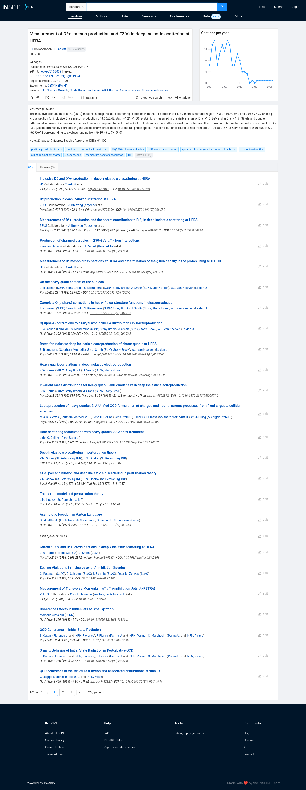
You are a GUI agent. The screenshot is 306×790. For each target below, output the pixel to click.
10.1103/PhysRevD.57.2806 (142, 557)
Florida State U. (66, 553)
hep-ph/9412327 (101, 681)
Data (206, 16)
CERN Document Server (85, 90)
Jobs (125, 16)
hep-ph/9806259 (100, 442)
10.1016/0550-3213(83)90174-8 (107, 251)
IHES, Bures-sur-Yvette (124, 520)
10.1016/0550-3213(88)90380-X (107, 619)
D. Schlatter (74, 573)
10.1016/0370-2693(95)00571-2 (197, 395)
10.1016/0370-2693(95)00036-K (143, 354)
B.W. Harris (47, 370)
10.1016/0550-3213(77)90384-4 (110, 525)
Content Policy (54, 740)
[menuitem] (262, 7)
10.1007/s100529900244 (186, 230)
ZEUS (43, 205)
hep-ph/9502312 (158, 395)
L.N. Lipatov (91, 458)
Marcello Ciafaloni (52, 615)
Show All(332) (76, 49)
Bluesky (248, 740)
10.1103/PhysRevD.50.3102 (142, 422)
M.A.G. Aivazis (49, 417)
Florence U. (61, 635)
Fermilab (62, 329)
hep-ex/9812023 (100, 272)
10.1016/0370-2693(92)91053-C (109, 292)
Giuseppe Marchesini (54, 677)
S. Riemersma (93, 287)
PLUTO (44, 594)
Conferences (179, 16)
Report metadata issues (119, 747)
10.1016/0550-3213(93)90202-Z (110, 333)
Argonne (90, 205)
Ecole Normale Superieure (77, 520)
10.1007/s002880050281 (134, 189)
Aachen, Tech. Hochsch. (110, 594)
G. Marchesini (157, 635)
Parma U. (116, 635)
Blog (246, 733)
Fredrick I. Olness (146, 417)
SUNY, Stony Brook (69, 287)
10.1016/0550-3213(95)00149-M (141, 681)
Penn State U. (123, 417)
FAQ (106, 733)
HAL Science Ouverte (54, 90)
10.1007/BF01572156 (93, 599)
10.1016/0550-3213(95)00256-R (144, 375)
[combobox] (152, 7)
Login (295, 7)
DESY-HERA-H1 (57, 85)
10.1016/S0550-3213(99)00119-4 (141, 272)
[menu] (267, 7)
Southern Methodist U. (75, 349)
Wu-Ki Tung (198, 417)
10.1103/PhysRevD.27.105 (98, 578)
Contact (248, 754)
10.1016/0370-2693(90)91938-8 (109, 640)
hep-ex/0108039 (50, 71)
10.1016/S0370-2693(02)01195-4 (58, 76)
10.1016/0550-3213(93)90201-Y (110, 313)
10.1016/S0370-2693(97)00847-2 (143, 209)
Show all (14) (143, 155)
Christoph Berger (81, 594)
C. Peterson (47, 573)
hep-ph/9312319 (104, 422)
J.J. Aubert (89, 246)
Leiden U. (201, 287)
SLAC (60, 573)
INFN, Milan (94, 677)
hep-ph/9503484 (104, 375)
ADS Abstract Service (116, 90)
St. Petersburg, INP (68, 458)
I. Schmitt (99, 573)
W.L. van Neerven (182, 287)
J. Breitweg (75, 205)
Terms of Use (54, 754)
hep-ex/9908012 (151, 230)
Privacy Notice (54, 747)
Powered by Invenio (40, 783)
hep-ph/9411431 (103, 354)
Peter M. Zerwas (128, 573)
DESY (95, 553)
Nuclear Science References (149, 90)
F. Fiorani (102, 635)
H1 (31, 49)
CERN (69, 615)
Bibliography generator (189, 733)
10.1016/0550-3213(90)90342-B (107, 661)
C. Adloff (60, 49)
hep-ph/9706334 (104, 557)
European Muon (50, 246)
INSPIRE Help (112, 740)
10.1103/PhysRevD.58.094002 (139, 442)
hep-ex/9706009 (103, 209)
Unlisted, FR (105, 246)
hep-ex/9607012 (98, 189)
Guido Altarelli (49, 520)
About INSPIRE (55, 733)
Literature (75, 16)
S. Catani (46, 635)
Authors (102, 16)
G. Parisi (102, 520)
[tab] (41, 167)
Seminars (149, 16)
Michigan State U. (219, 417)
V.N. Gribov (47, 458)
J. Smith (136, 287)
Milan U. (74, 677)
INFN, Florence (84, 635)
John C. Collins (102, 417)
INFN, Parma (137, 635)
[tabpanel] (153, 436)
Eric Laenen (47, 287)
